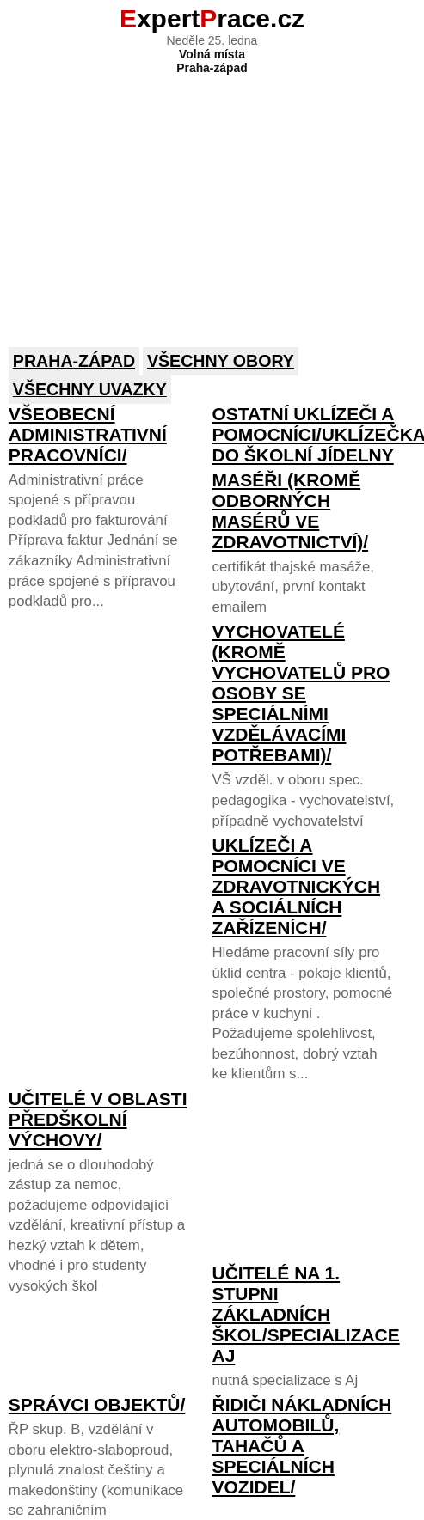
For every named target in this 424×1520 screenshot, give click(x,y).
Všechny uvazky (90, 389)
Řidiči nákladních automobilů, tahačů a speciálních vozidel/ (301, 1446)
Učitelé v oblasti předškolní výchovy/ (98, 1119)
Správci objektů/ (97, 1404)
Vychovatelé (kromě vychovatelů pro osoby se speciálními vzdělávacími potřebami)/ (301, 693)
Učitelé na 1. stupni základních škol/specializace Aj (305, 1314)
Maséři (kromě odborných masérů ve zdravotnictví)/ (290, 511)
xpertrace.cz (212, 18)
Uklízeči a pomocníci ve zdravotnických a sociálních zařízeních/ (296, 886)
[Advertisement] (211, 199)
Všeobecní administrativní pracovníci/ (88, 434)
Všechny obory (220, 360)
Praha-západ (74, 360)
